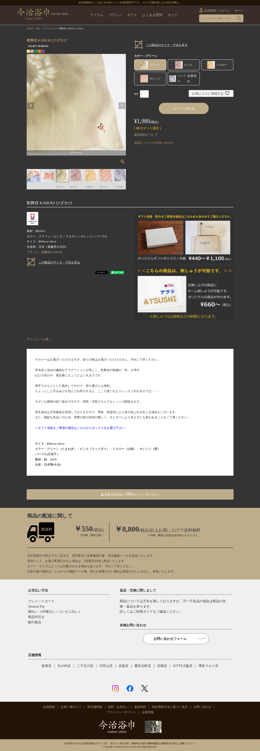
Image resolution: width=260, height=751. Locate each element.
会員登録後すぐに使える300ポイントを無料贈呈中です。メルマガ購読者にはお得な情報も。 (130, 2)
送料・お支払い (118, 707)
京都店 (162, 666)
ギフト (132, 15)
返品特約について (146, 134)
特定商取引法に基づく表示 (170, 707)
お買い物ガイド (71, 707)
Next (122, 105)
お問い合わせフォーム (170, 639)
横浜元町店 (142, 666)
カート (238, 10)
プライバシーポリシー (121, 712)
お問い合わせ (202, 707)
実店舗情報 (94, 707)
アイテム (96, 15)
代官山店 (106, 666)
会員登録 (210, 10)
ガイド (173, 15)
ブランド (115, 15)
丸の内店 (64, 666)
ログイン (225, 10)
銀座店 (47, 666)
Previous (30, 105)
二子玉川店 (85, 666)
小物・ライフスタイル (46, 28)
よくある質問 (152, 15)
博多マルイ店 (208, 666)
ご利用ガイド (143, 611)
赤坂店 (124, 666)
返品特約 (140, 707)
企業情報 (148, 712)
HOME (30, 28)
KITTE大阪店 (183, 666)
